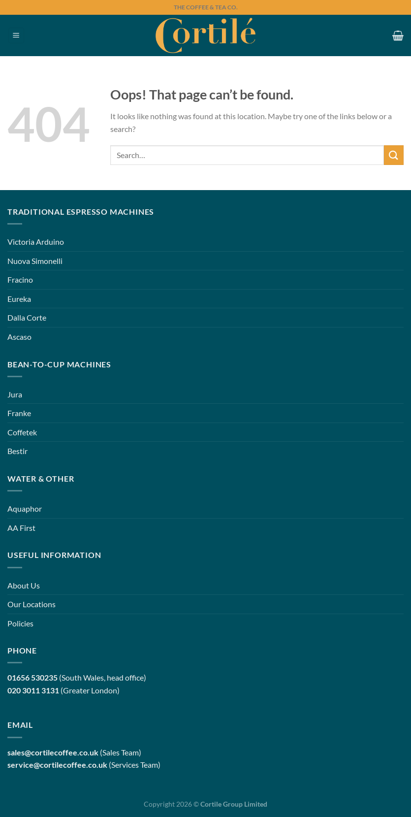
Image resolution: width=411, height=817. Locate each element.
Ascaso (19, 336)
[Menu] (16, 36)
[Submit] (394, 154)
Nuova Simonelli (35, 260)
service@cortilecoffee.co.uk (57, 764)
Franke (19, 413)
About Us (23, 585)
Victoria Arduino (35, 241)
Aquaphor (24, 508)
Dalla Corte (26, 317)
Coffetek (22, 432)
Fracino (20, 279)
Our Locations (31, 604)
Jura (14, 394)
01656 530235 (32, 677)
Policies (20, 623)
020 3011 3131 (33, 690)
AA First (21, 527)
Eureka (19, 298)
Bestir (17, 451)
